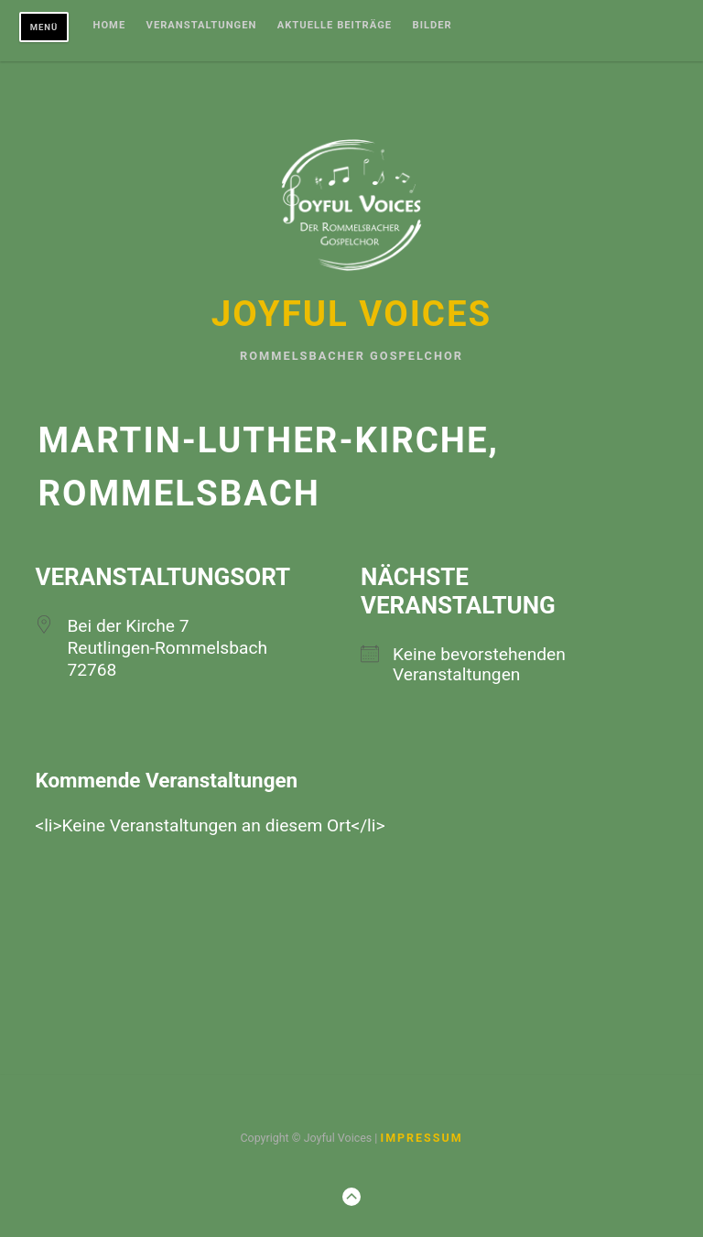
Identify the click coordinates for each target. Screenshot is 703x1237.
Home (109, 25)
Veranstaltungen (201, 25)
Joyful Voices (351, 313)
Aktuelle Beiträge (334, 25)
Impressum (421, 1138)
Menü (44, 27)
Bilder (432, 25)
